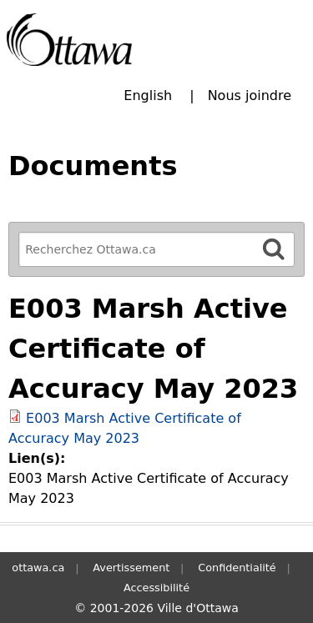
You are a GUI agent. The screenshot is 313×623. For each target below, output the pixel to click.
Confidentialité (236, 567)
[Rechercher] (274, 249)
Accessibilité (156, 587)
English (148, 95)
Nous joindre (249, 95)
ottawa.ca (38, 567)
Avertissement (131, 567)
